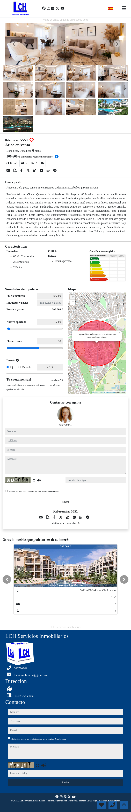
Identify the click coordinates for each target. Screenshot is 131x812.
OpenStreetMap (108, 392)
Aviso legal (93, 800)
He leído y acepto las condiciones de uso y (34, 491)
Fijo (12, 367)
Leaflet (95, 392)
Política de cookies (77, 800)
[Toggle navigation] (124, 8)
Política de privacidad (57, 800)
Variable (26, 367)
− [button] (73, 302)
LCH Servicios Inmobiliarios (32, 800)
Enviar (65, 501)
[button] (7, 579)
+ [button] (73, 297)
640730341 (65, 424)
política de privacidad (50, 491)
